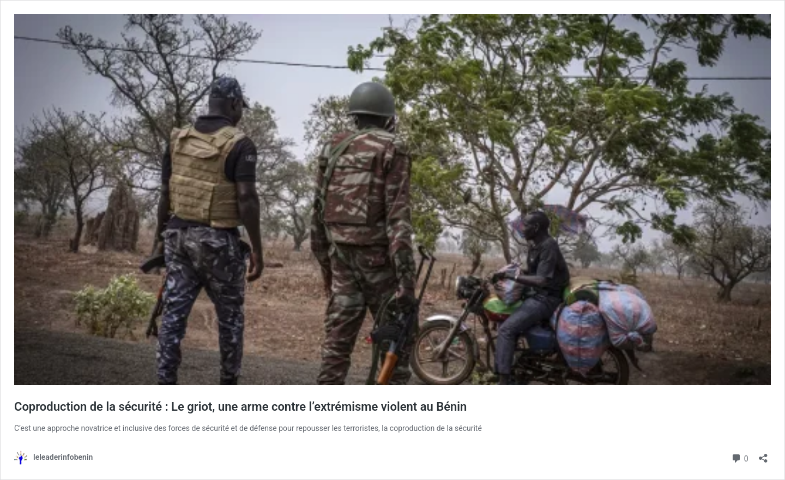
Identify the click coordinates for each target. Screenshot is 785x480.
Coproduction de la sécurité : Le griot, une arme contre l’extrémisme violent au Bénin (240, 406)
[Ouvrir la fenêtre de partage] (763, 454)
